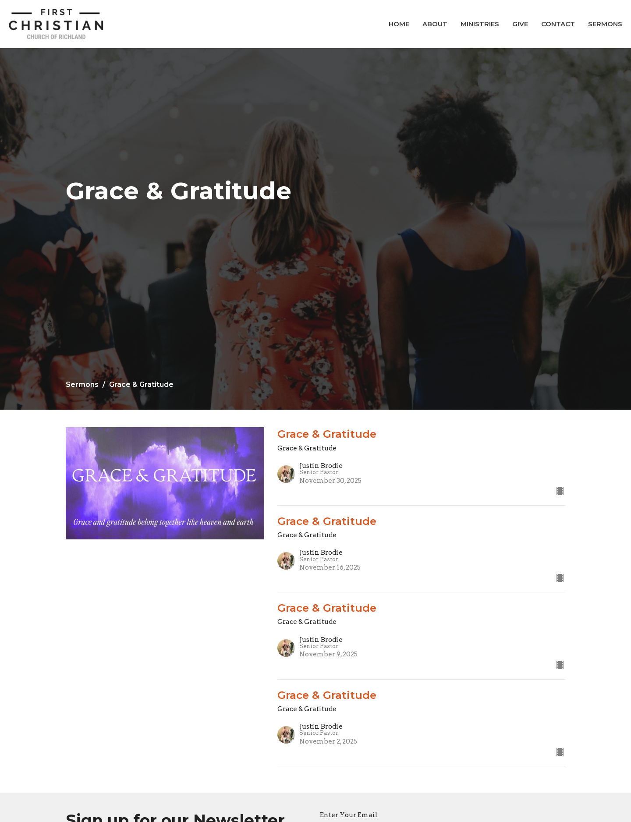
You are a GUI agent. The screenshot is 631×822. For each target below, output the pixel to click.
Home (399, 24)
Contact (558, 24)
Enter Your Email (349, 815)
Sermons (605, 24)
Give (520, 24)
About (434, 24)
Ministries (480, 24)
